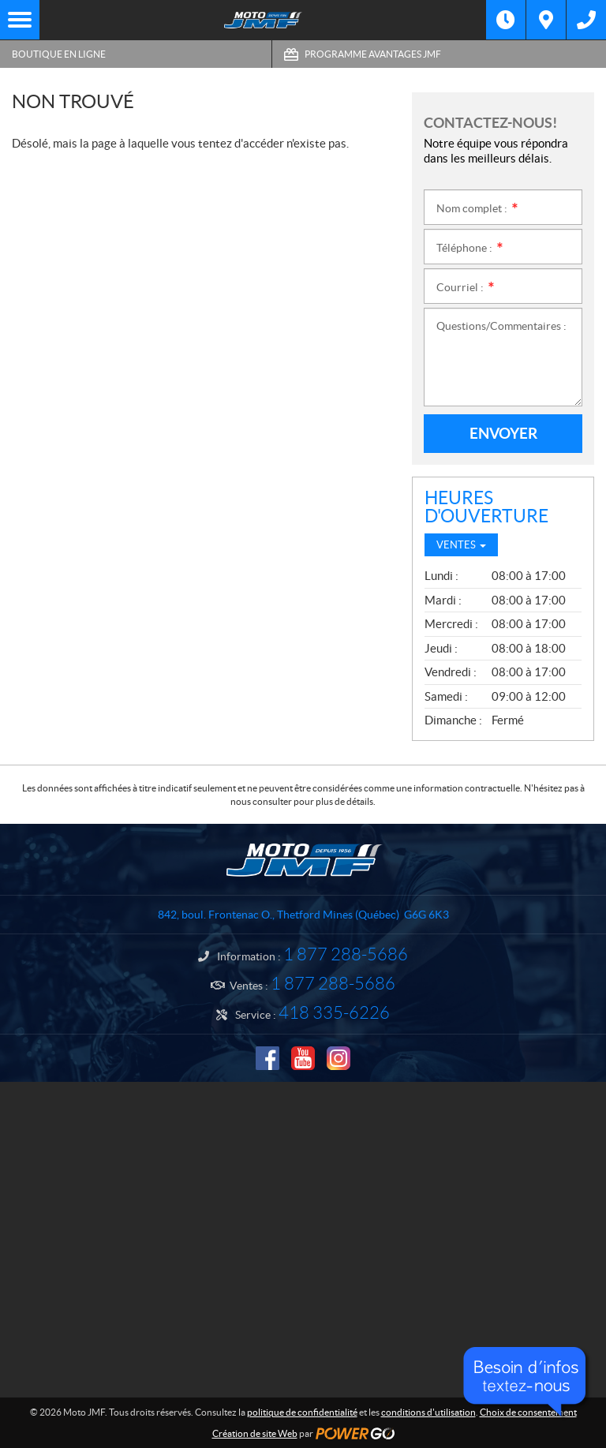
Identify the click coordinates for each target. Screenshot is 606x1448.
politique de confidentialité (302, 1412)
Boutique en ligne (59, 54)
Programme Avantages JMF (373, 54)
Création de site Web (254, 1433)
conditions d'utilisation (428, 1412)
